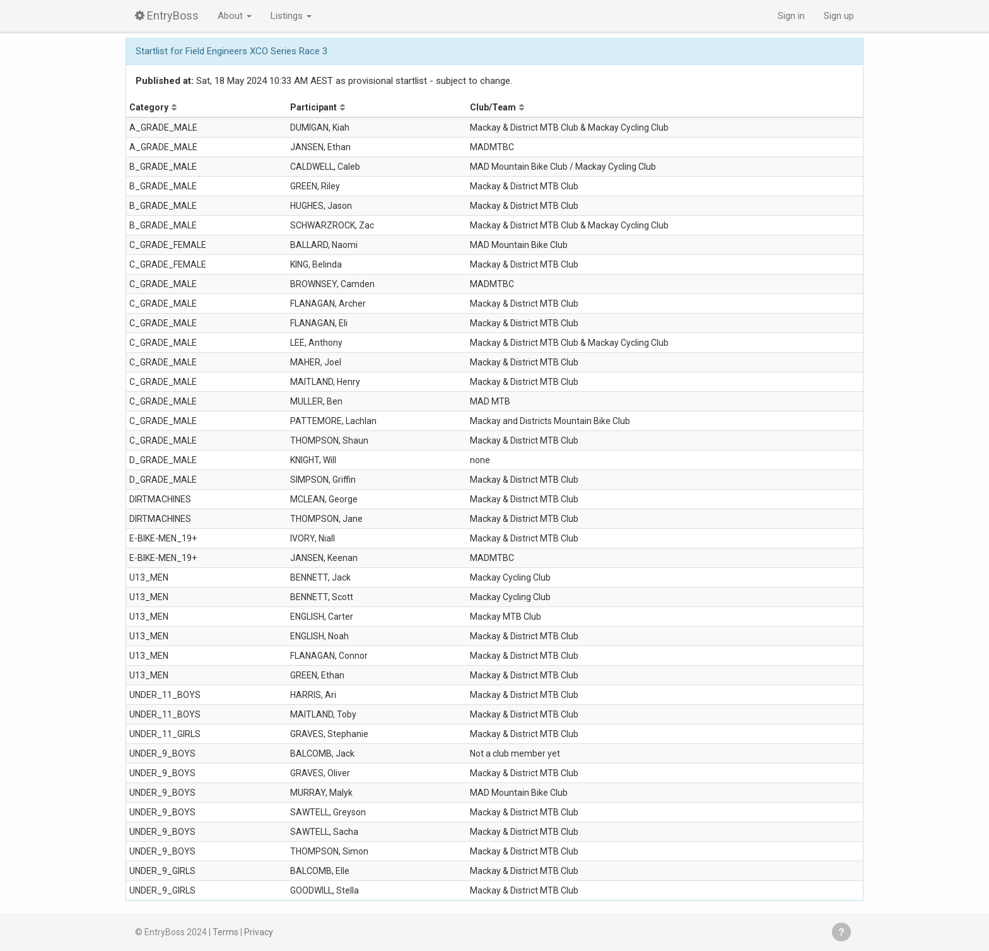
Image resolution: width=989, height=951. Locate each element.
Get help (841, 932)
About (235, 15)
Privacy (258, 932)
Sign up (839, 15)
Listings (291, 15)
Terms (225, 932)
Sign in (791, 15)
